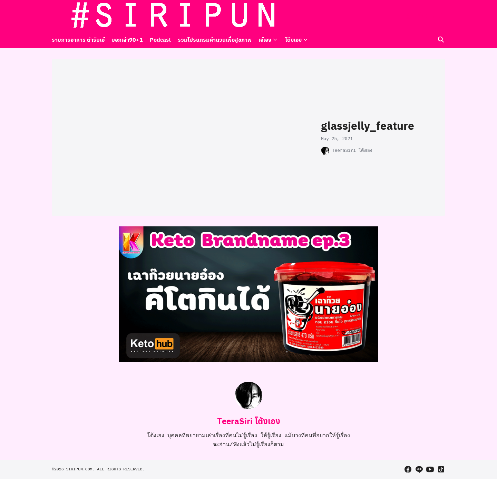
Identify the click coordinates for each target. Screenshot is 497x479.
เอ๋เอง (265, 39)
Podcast (160, 39)
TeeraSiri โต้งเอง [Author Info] (248, 420)
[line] (419, 15)
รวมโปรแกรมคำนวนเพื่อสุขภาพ (215, 39)
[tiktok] (441, 15)
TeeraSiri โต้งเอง (352, 150)
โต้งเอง (293, 39)
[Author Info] (248, 408)
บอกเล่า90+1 (127, 39)
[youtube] (430, 15)
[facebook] (408, 15)
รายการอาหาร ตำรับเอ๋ (78, 39)
